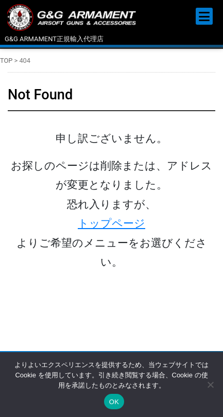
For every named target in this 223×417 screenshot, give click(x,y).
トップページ (111, 223)
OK (114, 402)
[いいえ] (210, 384)
